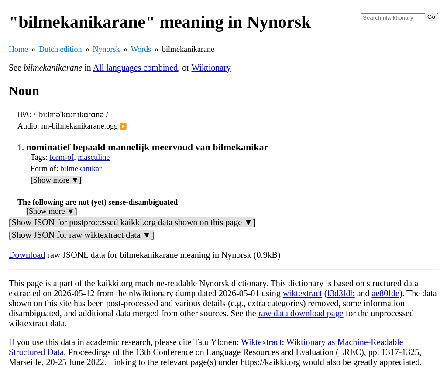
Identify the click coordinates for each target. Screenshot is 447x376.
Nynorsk (106, 49)
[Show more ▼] (56, 180)
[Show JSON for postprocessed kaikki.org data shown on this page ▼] (132, 222)
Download (27, 255)
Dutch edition (60, 49)
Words (141, 49)
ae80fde (385, 293)
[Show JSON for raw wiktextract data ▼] (81, 235)
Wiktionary (210, 67)
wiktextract (302, 293)
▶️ (123, 126)
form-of (61, 157)
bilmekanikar (81, 168)
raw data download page (301, 313)
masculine (94, 157)
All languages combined (135, 67)
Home (18, 49)
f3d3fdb (340, 293)
